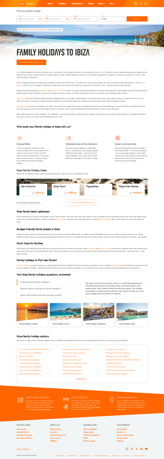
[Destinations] (78, 3)
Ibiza (19, 72)
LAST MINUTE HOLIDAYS (72, 374)
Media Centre (55, 429)
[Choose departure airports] (39, 19)
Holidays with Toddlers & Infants (75, 363)
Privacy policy (122, 438)
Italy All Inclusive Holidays (72, 367)
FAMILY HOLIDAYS (39, 29)
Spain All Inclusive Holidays (116, 374)
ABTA (85, 438)
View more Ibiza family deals (82, 203)
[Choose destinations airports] (67, 19)
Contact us (121, 432)
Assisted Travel (22, 432)
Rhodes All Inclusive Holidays (117, 356)
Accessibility (122, 429)
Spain (102, 72)
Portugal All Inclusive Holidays (117, 353)
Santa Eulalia (62, 219)
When (76, 16)
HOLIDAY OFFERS (69, 356)
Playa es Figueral (104, 219)
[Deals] (50, 3)
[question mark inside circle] (146, 3)
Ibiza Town (43, 91)
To (47, 16)
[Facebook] (132, 449)
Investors (53, 432)
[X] (136, 449)
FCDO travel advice (91, 435)
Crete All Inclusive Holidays (29, 363)
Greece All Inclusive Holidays (73, 353)
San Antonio (28, 186)
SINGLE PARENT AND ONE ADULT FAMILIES (123, 360)
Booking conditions (25, 438)
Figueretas (21, 98)
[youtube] (146, 449)
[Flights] (91, 3)
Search (137, 19)
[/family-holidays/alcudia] (32, 315)
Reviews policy (89, 441)
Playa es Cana (105, 248)
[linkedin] (141, 449)
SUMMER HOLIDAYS (114, 363)
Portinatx (92, 248)
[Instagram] (127, 449)
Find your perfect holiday (29, 11)
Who (103, 16)
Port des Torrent (23, 265)
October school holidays (115, 349)
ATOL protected (89, 429)
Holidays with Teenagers (72, 360)
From (21, 16)
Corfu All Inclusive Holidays (29, 360)
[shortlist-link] (140, 3)
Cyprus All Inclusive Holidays (30, 370)
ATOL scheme (95, 407)
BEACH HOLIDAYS (26, 356)
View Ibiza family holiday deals (31, 62)
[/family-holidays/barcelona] (98, 315)
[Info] (112, 3)
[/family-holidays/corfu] (65, 315)
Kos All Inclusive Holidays (72, 370)
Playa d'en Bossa (128, 186)
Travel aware (88, 432)
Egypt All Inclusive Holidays (29, 374)
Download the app (24, 435)
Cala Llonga (21, 106)
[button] (63, 3)
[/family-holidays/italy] (132, 315)
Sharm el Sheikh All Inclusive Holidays (120, 370)
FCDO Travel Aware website (41, 409)
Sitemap (120, 441)
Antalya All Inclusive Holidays (30, 353)
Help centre (21, 429)
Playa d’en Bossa (58, 91)
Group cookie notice (125, 435)
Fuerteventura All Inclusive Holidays (76, 349)
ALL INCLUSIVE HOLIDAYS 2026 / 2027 (34, 349)
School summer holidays (115, 367)
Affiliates (53, 441)
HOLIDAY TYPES (27, 29)
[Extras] (101, 3)
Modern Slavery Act (58, 435)
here (140, 407)
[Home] (19, 30)
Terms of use (55, 438)
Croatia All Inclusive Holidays (30, 367)
